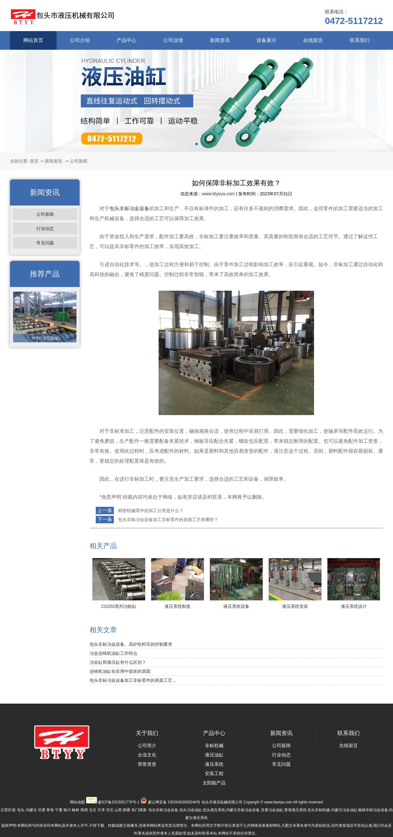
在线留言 (313, 40)
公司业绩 (173, 40)
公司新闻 (45, 214)
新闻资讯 (220, 40)
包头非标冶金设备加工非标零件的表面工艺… (133, 680)
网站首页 (33, 40)
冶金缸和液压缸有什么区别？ (118, 662)
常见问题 (45, 242)
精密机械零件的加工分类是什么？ (150, 510)
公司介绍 (80, 40)
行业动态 (45, 228)
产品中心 (126, 40)
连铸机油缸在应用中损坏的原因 (120, 671)
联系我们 (360, 40)
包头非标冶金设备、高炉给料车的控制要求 (131, 644)
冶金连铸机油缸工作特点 (113, 653)
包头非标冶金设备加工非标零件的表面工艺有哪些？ (167, 519)
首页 (34, 161)
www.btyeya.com (218, 193)
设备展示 (266, 40)
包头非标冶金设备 (129, 208)
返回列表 (101, 533)
